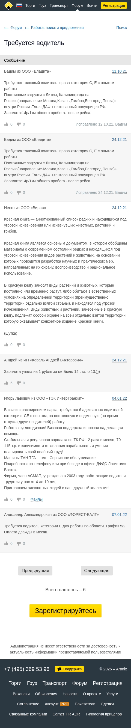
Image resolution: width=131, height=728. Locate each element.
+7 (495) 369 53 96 (26, 669)
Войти (92, 5)
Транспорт (59, 5)
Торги (30, 5)
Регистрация (114, 5)
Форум (77, 5)
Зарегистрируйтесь (65, 610)
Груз (42, 5)
